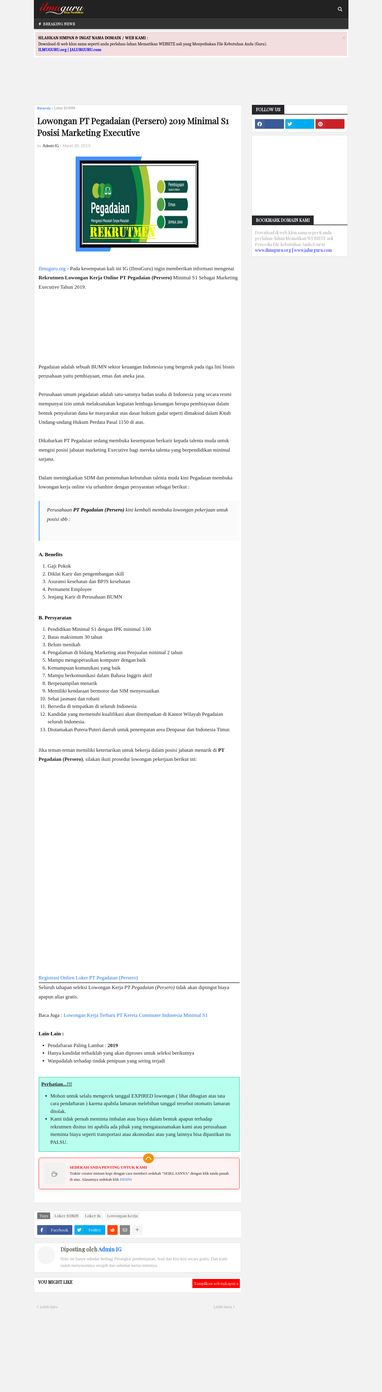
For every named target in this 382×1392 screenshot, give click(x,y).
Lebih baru (49, 1306)
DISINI (126, 1179)
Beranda (44, 108)
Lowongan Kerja (122, 1215)
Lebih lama (223, 1306)
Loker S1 (93, 1215)
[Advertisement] (191, 86)
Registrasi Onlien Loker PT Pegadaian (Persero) (88, 978)
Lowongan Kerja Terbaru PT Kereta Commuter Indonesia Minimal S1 (136, 1015)
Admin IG (109, 1249)
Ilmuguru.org (52, 268)
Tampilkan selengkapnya (216, 1283)
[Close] (343, 37)
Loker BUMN (64, 108)
